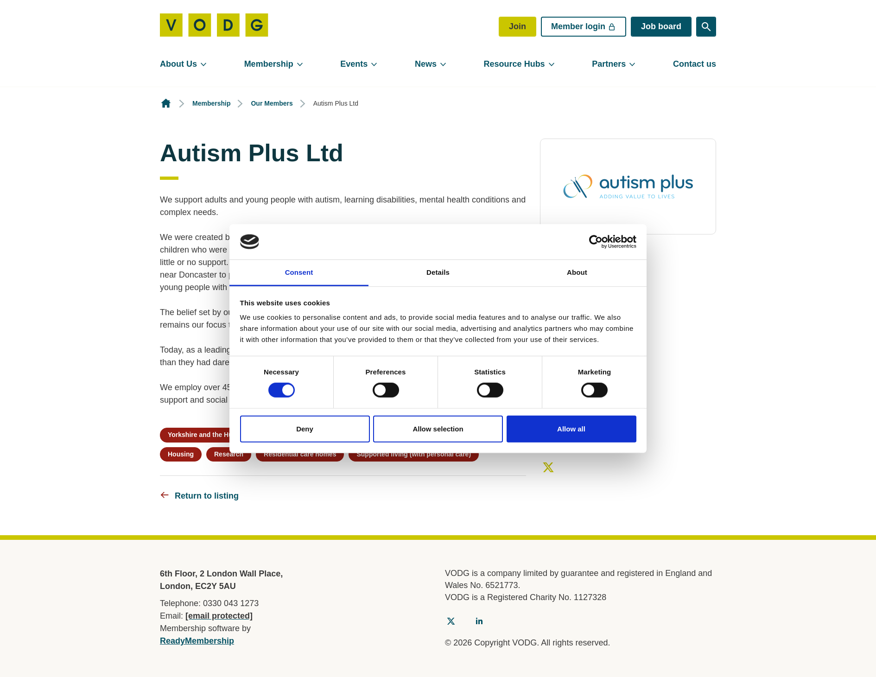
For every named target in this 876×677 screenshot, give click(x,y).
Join (517, 26)
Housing (181, 454)
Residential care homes (300, 454)
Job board (661, 26)
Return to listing (207, 495)
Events (354, 64)
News (426, 64)
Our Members (271, 103)
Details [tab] (438, 272)
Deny (304, 428)
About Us (178, 64)
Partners (609, 64)
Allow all (571, 428)
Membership (268, 64)
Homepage (166, 103)
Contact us (694, 64)
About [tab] (577, 272)
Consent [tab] (299, 272)
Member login (583, 26)
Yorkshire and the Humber (208, 434)
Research (228, 454)
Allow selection (438, 428)
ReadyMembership (197, 640)
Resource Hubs (514, 64)
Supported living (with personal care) (413, 454)
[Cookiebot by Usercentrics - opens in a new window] (595, 242)
